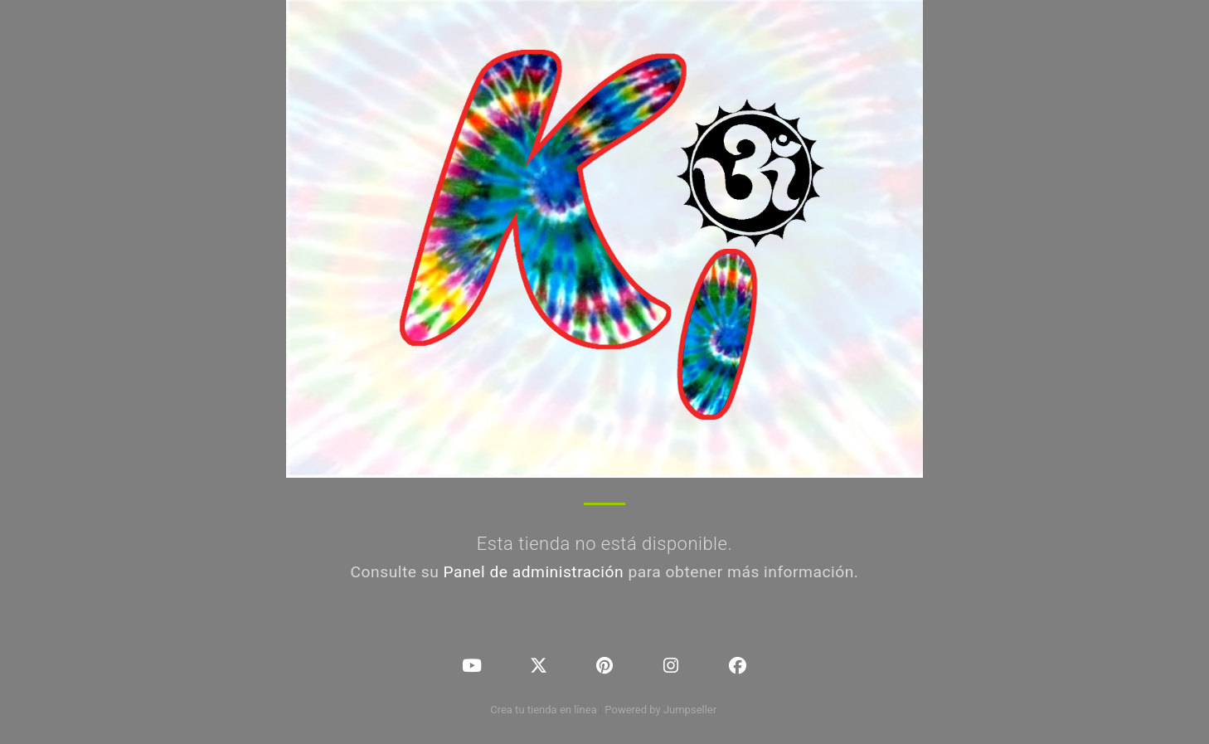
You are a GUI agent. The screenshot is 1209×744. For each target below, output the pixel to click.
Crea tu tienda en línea (545, 709)
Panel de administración (534, 571)
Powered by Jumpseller (660, 709)
